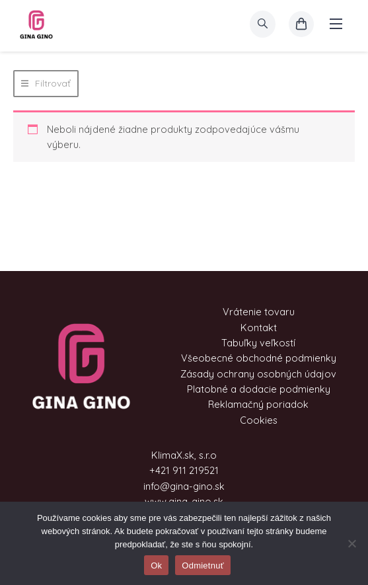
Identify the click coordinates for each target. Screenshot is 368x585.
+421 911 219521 (184, 470)
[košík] (301, 24)
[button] (46, 83)
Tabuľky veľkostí (258, 342)
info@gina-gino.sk (184, 486)
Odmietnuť (203, 565)
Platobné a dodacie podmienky (258, 389)
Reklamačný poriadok (258, 404)
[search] (263, 24)
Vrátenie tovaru (259, 311)
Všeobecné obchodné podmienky (258, 358)
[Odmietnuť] (351, 543)
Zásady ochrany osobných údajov (258, 374)
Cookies (258, 420)
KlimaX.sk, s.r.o (184, 455)
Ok (156, 565)
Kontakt (258, 327)
